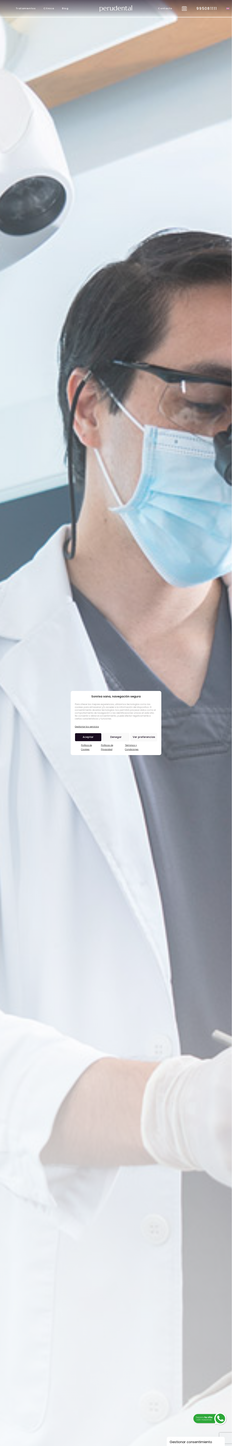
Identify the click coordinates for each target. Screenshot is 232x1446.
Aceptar (88, 737)
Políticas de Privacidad (107, 747)
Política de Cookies (86, 747)
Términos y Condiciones (131, 747)
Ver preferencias (144, 737)
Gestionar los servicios (87, 726)
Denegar (116, 737)
